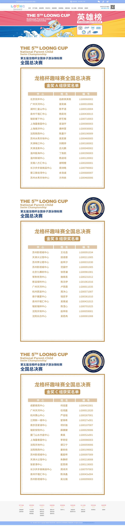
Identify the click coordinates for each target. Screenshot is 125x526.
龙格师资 (32, 512)
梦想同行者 (72, 512)
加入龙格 (73, 8)
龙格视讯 (42, 516)
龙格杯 (86, 8)
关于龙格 (34, 8)
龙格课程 (41, 8)
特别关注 (47, 8)
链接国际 (54, 8)
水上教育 (32, 510)
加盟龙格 (67, 8)
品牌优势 (21, 512)
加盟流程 (73, 510)
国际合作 (52, 510)
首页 (29, 8)
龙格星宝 (42, 514)
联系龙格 (80, 8)
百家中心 (62, 510)
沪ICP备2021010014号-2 (89, 523)
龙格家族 (60, 8)
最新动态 (42, 512)
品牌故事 (21, 510)
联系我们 (93, 510)
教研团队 (32, 514)
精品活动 (42, 510)
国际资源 (52, 512)
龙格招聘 (83, 512)
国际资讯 (52, 514)
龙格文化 (83, 510)
